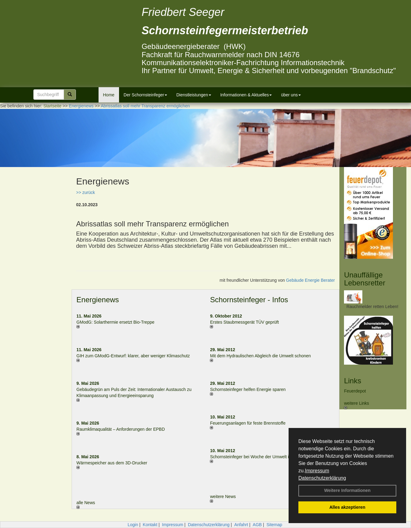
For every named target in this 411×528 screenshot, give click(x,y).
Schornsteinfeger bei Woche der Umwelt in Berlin (256, 456)
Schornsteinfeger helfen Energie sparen (248, 389)
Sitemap (274, 524)
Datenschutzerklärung (322, 478)
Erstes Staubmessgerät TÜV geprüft (244, 322)
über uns (291, 94)
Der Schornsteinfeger (145, 94)
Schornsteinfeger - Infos (249, 300)
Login (133, 524)
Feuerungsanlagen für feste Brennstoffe (247, 423)
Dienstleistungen (193, 94)
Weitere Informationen (347, 490)
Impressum (317, 470)
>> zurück (85, 192)
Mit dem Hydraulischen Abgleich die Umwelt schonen (260, 355)
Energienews (98, 300)
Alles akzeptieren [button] (347, 507)
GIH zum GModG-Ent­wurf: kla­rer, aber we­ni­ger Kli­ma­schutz (133, 355)
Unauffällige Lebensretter (364, 279)
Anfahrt (241, 524)
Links (352, 381)
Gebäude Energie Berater (310, 280)
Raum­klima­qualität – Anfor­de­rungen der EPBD (121, 429)
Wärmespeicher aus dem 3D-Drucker (112, 462)
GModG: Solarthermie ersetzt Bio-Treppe (116, 322)
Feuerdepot (355, 391)
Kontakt (150, 524)
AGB (257, 524)
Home (108, 94)
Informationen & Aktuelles (246, 94)
